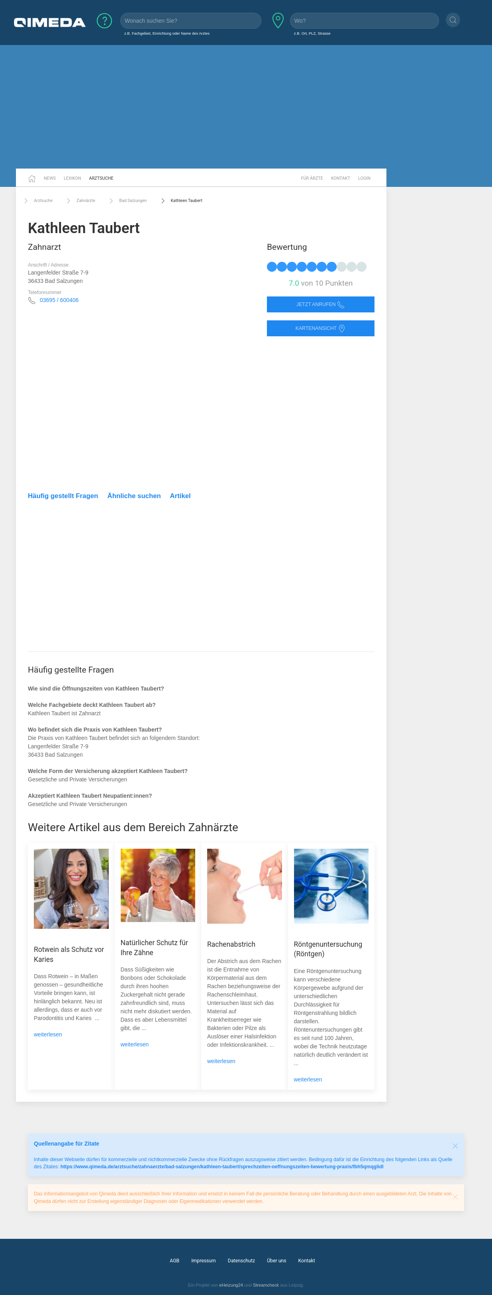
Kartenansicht (321, 328)
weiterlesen (48, 1034)
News (50, 178)
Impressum (203, 1261)
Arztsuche (101, 178)
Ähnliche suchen (134, 496)
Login (364, 178)
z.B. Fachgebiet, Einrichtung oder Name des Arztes (167, 33)
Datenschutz (241, 1261)
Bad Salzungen (127, 201)
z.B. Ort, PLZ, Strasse (312, 33)
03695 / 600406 (59, 300)
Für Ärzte (312, 178)
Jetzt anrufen (320, 304)
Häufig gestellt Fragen (63, 496)
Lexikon (72, 178)
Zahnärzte (80, 201)
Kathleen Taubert (180, 201)
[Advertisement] (246, 107)
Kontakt (340, 178)
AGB (174, 1261)
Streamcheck (266, 1285)
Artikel (180, 496)
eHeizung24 (231, 1285)
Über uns (276, 1261)
